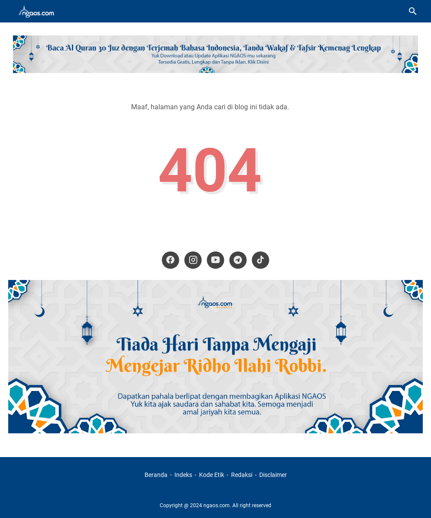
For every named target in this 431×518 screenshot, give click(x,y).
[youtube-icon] (215, 260)
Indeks (183, 474)
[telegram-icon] (238, 260)
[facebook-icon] (170, 260)
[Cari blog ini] (413, 11)
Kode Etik (211, 474)
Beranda (156, 474)
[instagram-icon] (193, 260)
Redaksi (241, 474)
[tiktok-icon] (260, 260)
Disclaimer (273, 474)
